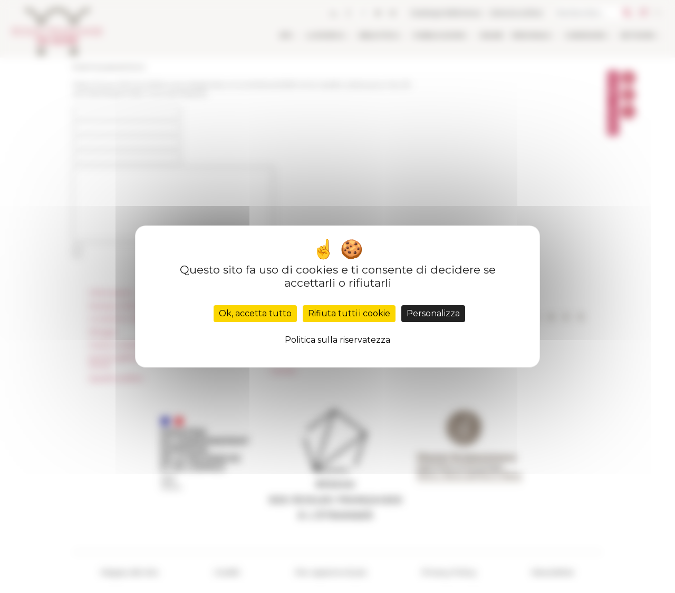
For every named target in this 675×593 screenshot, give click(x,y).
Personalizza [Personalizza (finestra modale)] (433, 313)
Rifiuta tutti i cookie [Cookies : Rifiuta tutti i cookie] (349, 313)
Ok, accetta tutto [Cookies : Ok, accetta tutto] (255, 313)
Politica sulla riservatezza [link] (337, 340)
